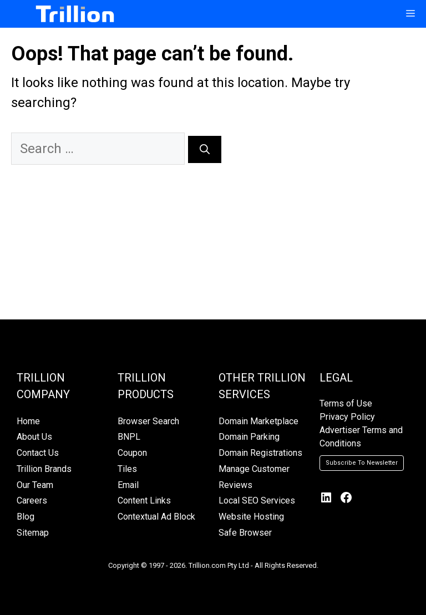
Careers (32, 500)
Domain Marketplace (258, 421)
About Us (34, 436)
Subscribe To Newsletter (362, 462)
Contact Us (38, 453)
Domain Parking (249, 436)
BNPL (129, 436)
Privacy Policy (347, 416)
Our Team (35, 485)
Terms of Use (346, 403)
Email (128, 485)
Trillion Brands (44, 469)
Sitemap (33, 532)
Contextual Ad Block (156, 516)
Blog (25, 516)
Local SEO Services (257, 500)
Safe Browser (245, 532)
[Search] (204, 149)
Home (28, 421)
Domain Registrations (260, 453)
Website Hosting (251, 516)
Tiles (127, 469)
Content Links (144, 500)
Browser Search (148, 421)
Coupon (132, 453)
